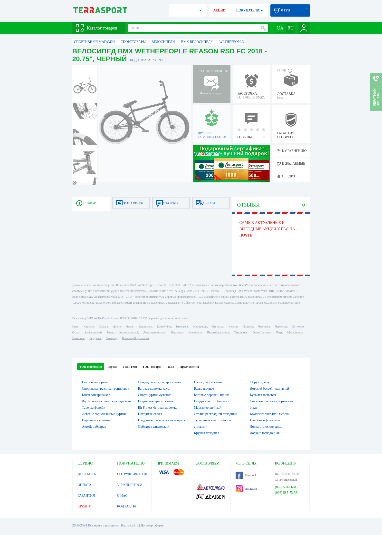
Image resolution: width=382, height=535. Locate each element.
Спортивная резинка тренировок (105, 388)
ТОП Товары (152, 366)
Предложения (189, 366)
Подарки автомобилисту (211, 401)
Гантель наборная (95, 382)
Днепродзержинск (154, 332)
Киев (75, 326)
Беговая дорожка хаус (153, 388)
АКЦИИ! (219, 10)
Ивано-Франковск (218, 332)
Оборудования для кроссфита (159, 382)
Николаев (182, 326)
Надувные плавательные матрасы (162, 420)
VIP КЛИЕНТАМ (130, 485)
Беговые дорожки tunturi (211, 395)
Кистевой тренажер (96, 395)
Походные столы (150, 414)
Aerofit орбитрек (94, 426)
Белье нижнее (204, 388)
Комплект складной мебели (270, 414)
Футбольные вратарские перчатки (106, 401)
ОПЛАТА (85, 485)
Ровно (110, 332)
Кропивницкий (128, 332)
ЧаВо (170, 366)
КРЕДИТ (84, 506)
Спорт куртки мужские (154, 395)
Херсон (233, 326)
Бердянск (95, 338)
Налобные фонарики (265, 420)
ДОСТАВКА (87, 474)
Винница (217, 326)
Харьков (89, 326)
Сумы (75, 332)
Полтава (248, 326)
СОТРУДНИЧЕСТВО (133, 474)
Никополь (78, 338)
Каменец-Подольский (135, 338)
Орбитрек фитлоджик (153, 426)
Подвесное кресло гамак (155, 401)
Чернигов (264, 326)
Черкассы (281, 326)
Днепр (117, 326)
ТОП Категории (90, 366)
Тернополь (240, 332)
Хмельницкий (93, 332)
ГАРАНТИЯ (86, 495)
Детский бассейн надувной (269, 388)
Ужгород (111, 338)
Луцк (279, 332)
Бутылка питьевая (263, 395)
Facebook (246, 475)
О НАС (122, 495)
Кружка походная (206, 433)
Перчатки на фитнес (96, 420)
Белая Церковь (262, 332)
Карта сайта (129, 525)
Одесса (103, 326)
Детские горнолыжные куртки (104, 414)
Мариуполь (200, 326)
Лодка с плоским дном (266, 426)
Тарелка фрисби (93, 407)
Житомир (298, 326)
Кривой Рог (164, 326)
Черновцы (177, 332)
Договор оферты (152, 525)
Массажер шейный (207, 407)
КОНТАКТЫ (126, 506)
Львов (130, 326)
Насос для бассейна (208, 382)
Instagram (246, 488)
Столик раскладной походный (215, 414)
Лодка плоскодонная (265, 433)
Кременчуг (195, 332)
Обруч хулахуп (261, 382)
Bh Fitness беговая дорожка (157, 407)
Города (112, 366)
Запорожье (145, 326)
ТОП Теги (130, 366)
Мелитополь (295, 332)
